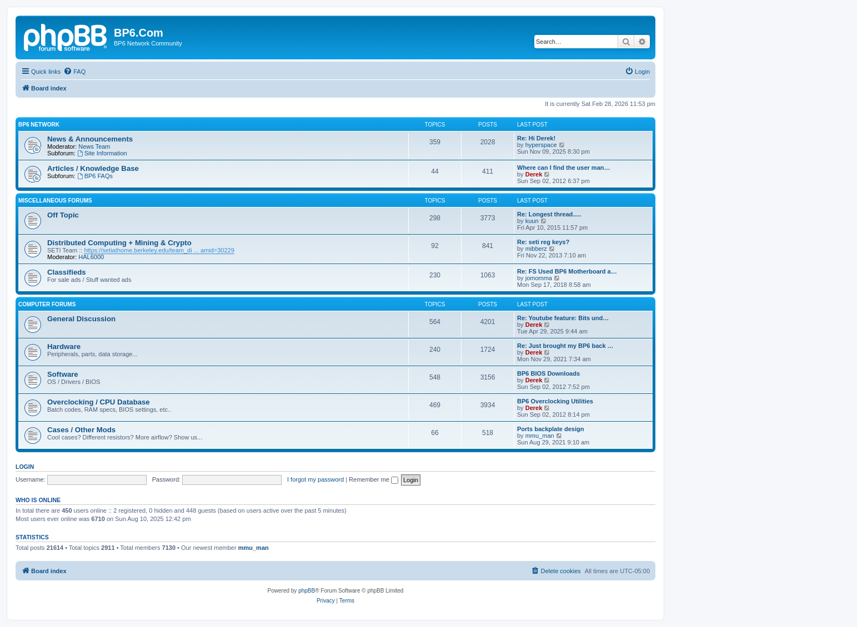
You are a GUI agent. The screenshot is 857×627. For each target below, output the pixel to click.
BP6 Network (38, 125)
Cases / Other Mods (81, 430)
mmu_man (539, 435)
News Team (94, 146)
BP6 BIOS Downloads (548, 373)
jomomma (538, 278)
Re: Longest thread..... (549, 214)
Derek (534, 174)
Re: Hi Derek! (536, 138)
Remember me (373, 479)
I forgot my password (315, 479)
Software (62, 374)
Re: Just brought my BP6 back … (565, 345)
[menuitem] (74, 71)
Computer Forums (47, 304)
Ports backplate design (550, 429)
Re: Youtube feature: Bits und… (563, 318)
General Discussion (81, 319)
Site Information (102, 153)
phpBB (306, 591)
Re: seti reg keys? (543, 242)
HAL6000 (91, 257)
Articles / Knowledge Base (93, 168)
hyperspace (541, 144)
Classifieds (66, 272)
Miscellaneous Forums (55, 201)
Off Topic (63, 215)
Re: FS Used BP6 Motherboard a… (567, 271)
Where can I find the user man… (563, 167)
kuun (532, 221)
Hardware (64, 346)
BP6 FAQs (95, 176)
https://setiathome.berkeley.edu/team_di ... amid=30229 (159, 250)
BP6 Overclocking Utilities (555, 401)
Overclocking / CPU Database (98, 402)
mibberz (536, 248)
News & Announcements (90, 139)
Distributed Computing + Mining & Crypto (119, 243)
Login (25, 466)
